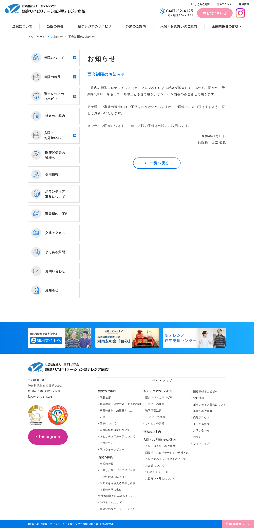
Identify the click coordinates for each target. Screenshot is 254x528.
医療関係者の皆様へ (205, 391)
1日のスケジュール (157, 471)
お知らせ (57, 36)
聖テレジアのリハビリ (159, 397)
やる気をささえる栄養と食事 (117, 483)
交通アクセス (224, 4)
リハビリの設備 (154, 423)
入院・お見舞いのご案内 (160, 446)
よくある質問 (202, 4)
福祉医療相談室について (115, 429)
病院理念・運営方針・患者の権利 (120, 404)
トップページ (37, 36)
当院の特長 (107, 463)
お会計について (154, 465)
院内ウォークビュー (112, 449)
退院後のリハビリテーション (117, 508)
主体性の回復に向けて (113, 476)
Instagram (49, 437)
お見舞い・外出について (160, 478)
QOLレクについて (111, 502)
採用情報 (244, 4)
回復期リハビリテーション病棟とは (167, 452)
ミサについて (108, 442)
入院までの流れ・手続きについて (165, 459)
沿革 (103, 417)
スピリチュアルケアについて (117, 436)
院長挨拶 (105, 397)
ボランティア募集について (209, 404)
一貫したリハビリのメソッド (117, 470)
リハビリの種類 (154, 404)
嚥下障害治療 (153, 410)
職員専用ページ (239, 524)
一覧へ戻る (159, 163)
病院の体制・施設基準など (116, 410)
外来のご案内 (152, 431)
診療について (108, 423)
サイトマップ (201, 443)
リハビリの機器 (155, 417)
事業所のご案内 (202, 411)
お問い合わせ (216, 13)
